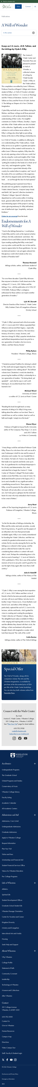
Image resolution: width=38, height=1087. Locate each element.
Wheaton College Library (11, 792)
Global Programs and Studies (12, 781)
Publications (6, 16)
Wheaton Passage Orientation (12, 911)
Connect (28, 6)
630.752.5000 (7, 1017)
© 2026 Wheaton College (9, 1067)
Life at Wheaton (19, 883)
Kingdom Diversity (8, 922)
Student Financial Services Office (13, 865)
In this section (7, 33)
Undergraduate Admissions (11, 826)
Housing (5, 939)
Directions (5, 1042)
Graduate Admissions (9, 832)
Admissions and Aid (19, 815)
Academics (19, 763)
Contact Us (6, 1021)
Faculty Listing (6, 797)
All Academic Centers (9, 808)
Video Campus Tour (8, 1047)
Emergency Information (8, 1079)
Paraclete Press (9, 693)
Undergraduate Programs (10, 769)
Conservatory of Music (10, 786)
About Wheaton (19, 951)
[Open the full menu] (35, 6)
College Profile (7, 962)
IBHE (3, 1084)
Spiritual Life (6, 894)
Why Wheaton (7, 957)
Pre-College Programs (9, 876)
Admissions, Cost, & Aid (10, 821)
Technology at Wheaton (10, 985)
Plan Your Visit (12, 724)
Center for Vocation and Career (13, 917)
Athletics (5, 889)
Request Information (9, 843)
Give (18, 6)
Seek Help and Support (10, 944)
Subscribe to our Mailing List (19, 734)
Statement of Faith (8, 968)
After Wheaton (7, 996)
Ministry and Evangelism (10, 928)
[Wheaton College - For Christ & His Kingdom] (19, 755)
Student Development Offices (12, 900)
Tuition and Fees (7, 854)
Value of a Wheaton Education (12, 871)
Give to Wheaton (8, 1025)
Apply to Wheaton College (11, 837)
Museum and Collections (10, 990)
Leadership (5, 979)
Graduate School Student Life (12, 906)
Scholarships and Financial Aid (12, 860)
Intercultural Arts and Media (11, 933)
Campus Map (6, 1036)
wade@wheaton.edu (19, 731)
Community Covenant (9, 973)
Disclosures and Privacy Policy (10, 1074)
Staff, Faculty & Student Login (12, 1053)
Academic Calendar (9, 803)
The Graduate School (9, 775)
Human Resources (8, 1031)
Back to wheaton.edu (8, 1)
